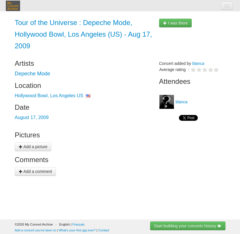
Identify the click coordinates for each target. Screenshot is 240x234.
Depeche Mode (32, 74)
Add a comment (35, 171)
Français (78, 224)
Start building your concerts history (188, 226)
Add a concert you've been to (35, 230)
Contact (103, 230)
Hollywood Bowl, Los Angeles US (49, 95)
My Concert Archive (13, 5)
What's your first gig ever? (77, 230)
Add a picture (33, 146)
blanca (198, 63)
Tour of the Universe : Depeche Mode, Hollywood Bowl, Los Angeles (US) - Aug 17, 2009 (83, 34)
